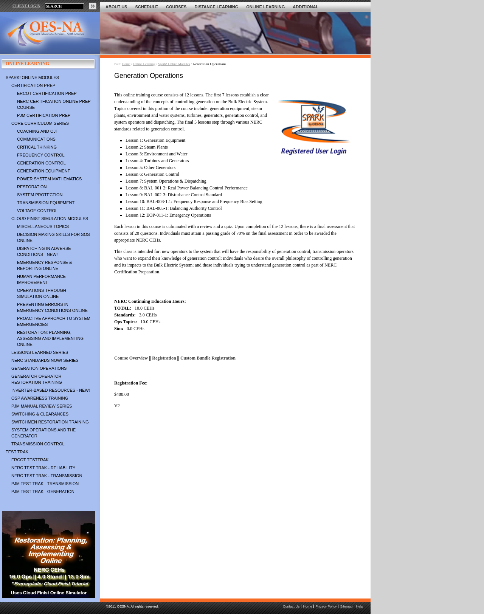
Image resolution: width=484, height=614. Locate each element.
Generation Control (41, 163)
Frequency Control (41, 155)
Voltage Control (37, 210)
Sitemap (346, 606)
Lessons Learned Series (39, 352)
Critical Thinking (37, 147)
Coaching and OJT (37, 131)
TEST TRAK (17, 452)
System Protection (39, 194)
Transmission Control (38, 444)
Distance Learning (216, 7)
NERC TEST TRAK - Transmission (46, 475)
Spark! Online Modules (32, 77)
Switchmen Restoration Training (50, 422)
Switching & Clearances (39, 414)
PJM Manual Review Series (41, 406)
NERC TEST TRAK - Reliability (43, 467)
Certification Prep (33, 85)
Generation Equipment (43, 171)
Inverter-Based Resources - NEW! (50, 390)
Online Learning (265, 7)
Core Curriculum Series (40, 123)
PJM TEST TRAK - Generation (42, 491)
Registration (164, 358)
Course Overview (131, 358)
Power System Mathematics (49, 179)
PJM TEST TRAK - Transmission (45, 483)
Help (359, 606)
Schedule (146, 7)
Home (126, 64)
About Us (116, 7)
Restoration (32, 187)
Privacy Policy (326, 606)
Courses (176, 7)
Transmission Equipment (45, 202)
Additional (305, 7)
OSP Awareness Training (39, 398)
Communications (36, 139)
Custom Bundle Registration (208, 358)
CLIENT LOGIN (26, 6)
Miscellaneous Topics (43, 226)
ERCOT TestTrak (30, 459)
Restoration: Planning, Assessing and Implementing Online (50, 338)
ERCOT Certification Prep (47, 93)
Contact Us (291, 606)
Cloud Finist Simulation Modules (49, 218)
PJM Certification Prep (43, 115)
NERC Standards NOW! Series (45, 360)
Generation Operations (39, 368)
